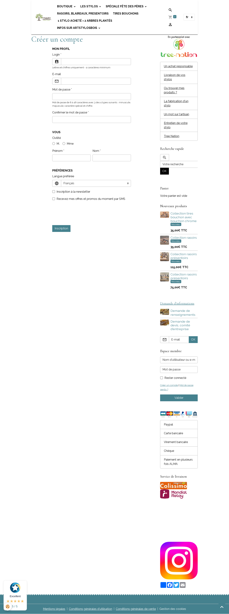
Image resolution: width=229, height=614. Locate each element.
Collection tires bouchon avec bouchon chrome (183, 217)
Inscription (61, 228)
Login (56, 54)
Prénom (57, 151)
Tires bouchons (125, 13)
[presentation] (79, 215)
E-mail (56, 74)
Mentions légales (54, 609)
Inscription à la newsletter (73, 191)
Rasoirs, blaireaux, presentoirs (83, 13)
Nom (95, 151)
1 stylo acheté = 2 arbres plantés (84, 20)
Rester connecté (175, 378)
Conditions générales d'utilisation (90, 609)
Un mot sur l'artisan (176, 114)
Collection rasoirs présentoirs (183, 256)
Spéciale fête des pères (125, 6)
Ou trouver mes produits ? (174, 90)
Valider (178, 397)
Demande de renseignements (182, 312)
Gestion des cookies (172, 609)
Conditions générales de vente (136, 609)
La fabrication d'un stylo (176, 103)
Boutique (65, 6)
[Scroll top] (221, 606)
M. (58, 143)
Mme (70, 143)
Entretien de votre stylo (175, 125)
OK (164, 171)
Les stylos (89, 6)
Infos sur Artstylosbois (77, 28)
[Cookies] (8, 607)
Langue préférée (63, 176)
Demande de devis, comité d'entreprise (180, 325)
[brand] (43, 17)
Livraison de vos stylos (174, 77)
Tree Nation (171, 136)
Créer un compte (169, 385)
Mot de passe (61, 89)
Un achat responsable (178, 66)
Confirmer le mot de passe (69, 112)
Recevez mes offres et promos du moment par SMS (91, 199)
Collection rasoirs (183, 237)
